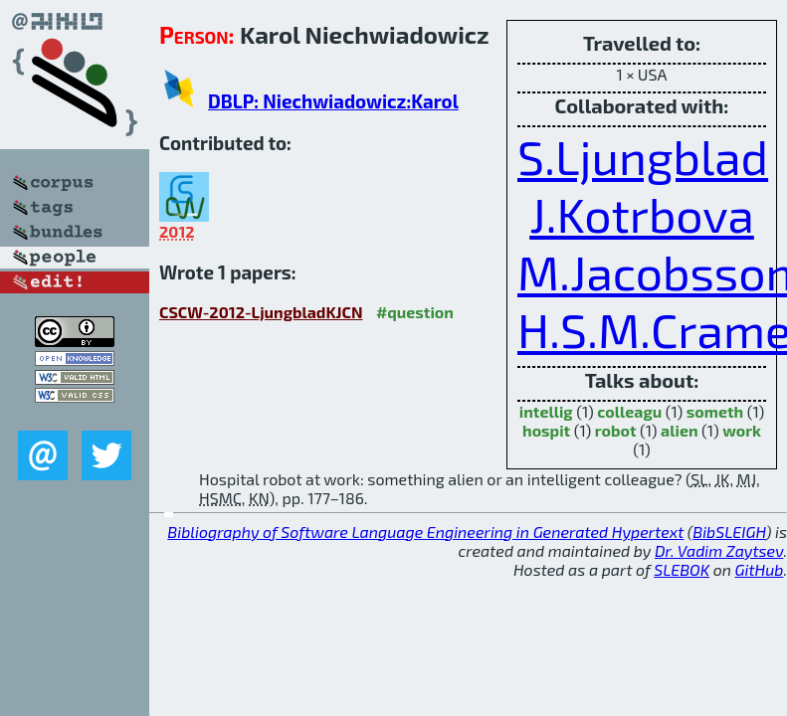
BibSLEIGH (728, 531)
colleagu (629, 411)
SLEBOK (681, 569)
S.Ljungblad (642, 156)
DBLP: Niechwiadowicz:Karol (333, 101)
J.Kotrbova (641, 214)
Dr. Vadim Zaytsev (719, 550)
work (741, 430)
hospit (546, 430)
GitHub (759, 569)
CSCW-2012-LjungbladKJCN (260, 311)
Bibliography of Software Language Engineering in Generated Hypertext (425, 531)
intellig (546, 411)
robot (616, 430)
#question (415, 311)
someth (715, 411)
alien (679, 430)
